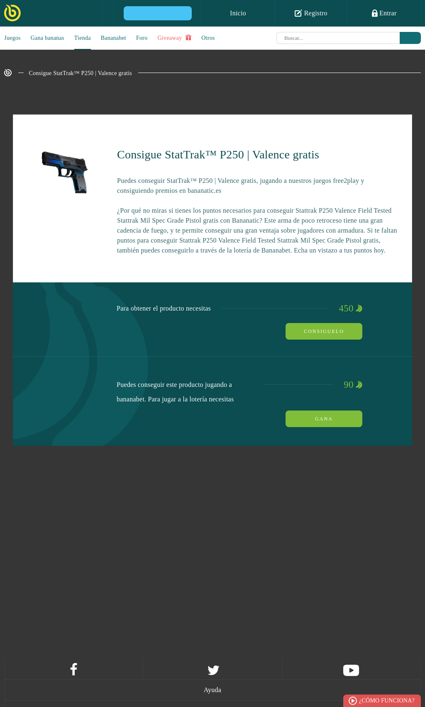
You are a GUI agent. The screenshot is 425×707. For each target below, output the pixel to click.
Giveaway (174, 37)
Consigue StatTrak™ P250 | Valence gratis (80, 73)
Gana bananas (47, 38)
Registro (311, 13)
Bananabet (113, 38)
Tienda (82, 38)
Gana (324, 419)
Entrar (384, 13)
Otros (208, 38)
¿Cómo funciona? (387, 700)
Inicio (238, 13)
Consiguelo (324, 331)
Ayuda (212, 689)
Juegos (12, 38)
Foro (141, 38)
